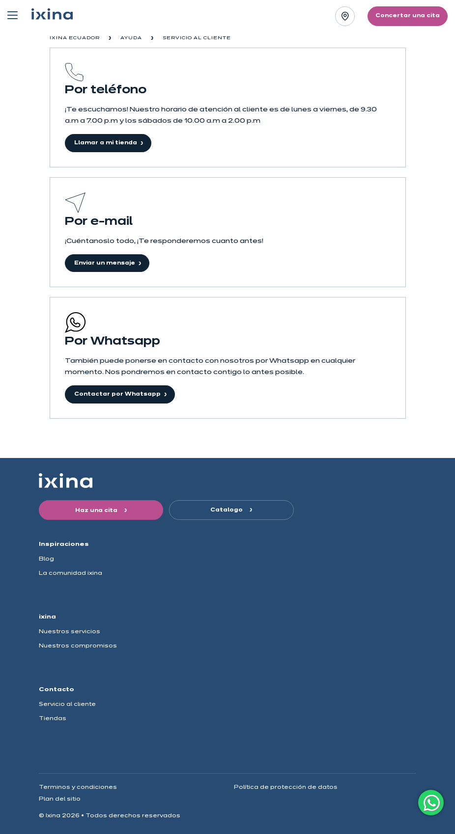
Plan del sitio (60, 799)
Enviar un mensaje (104, 263)
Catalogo (227, 510)
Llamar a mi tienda (105, 142)
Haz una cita (97, 510)
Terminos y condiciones (78, 787)
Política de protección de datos (286, 787)
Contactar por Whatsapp (117, 394)
